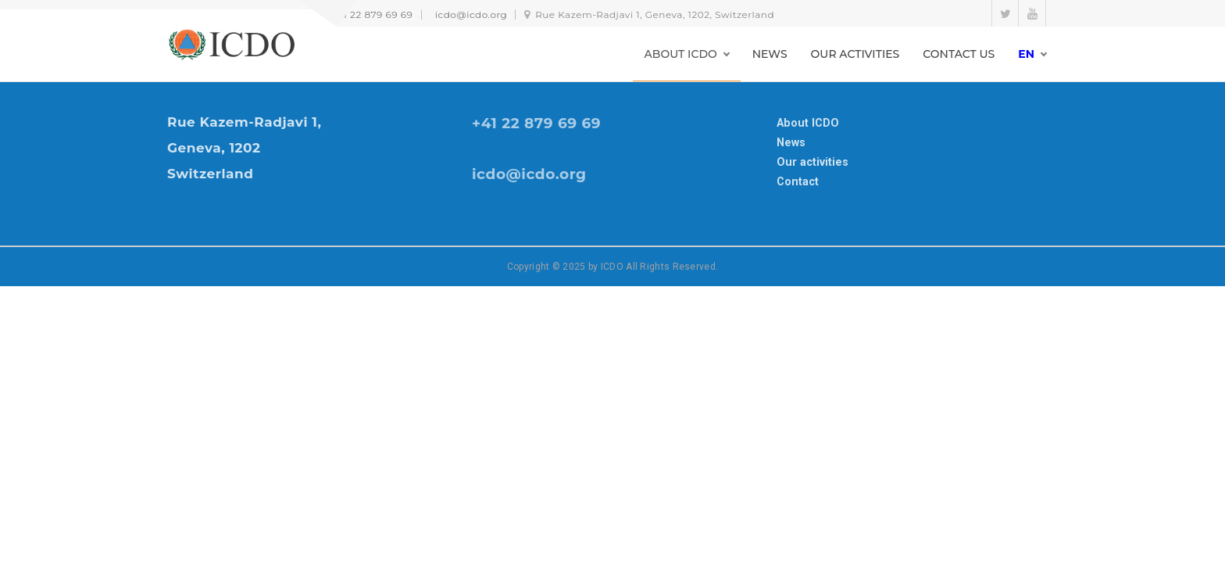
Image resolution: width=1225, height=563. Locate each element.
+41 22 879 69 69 (371, 14)
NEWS (770, 54)
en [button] (1026, 54)
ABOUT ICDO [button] (681, 54)
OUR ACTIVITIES (855, 54)
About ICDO (808, 123)
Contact (798, 181)
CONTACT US (959, 54)
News (791, 142)
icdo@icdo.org (471, 14)
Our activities (812, 162)
